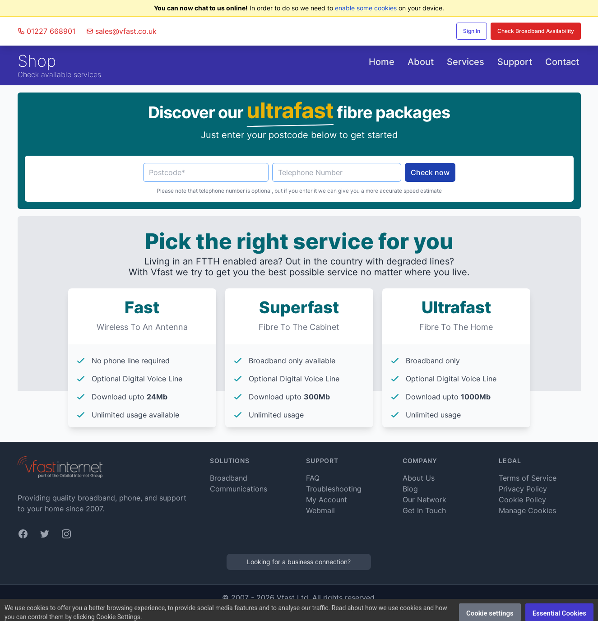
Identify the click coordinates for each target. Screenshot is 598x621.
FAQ (313, 477)
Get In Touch (424, 510)
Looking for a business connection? (299, 561)
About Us (419, 477)
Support (514, 61)
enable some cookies (366, 8)
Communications (238, 488)
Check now (430, 172)
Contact (562, 61)
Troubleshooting (334, 488)
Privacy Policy (523, 488)
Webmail (320, 510)
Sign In (471, 31)
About (421, 61)
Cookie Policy (522, 499)
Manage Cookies (527, 510)
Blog (410, 488)
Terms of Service (527, 477)
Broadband (228, 477)
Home (381, 61)
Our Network (424, 499)
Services (465, 61)
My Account (326, 499)
